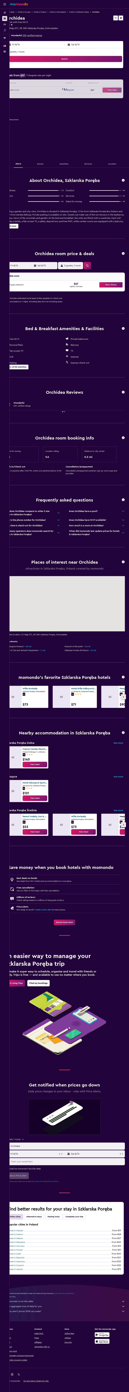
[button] (5, 4)
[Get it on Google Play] (104, 1343)
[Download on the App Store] (104, 1350)
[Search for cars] (4, 24)
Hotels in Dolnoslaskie (67, 12)
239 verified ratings (42, 35)
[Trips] (4, 38)
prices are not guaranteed (73, 1302)
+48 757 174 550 (23, 32)
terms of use (49, 1190)
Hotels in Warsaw (25, 1239)
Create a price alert (52, 919)
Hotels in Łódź (24, 1263)
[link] (44, 768)
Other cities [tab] (24, 1226)
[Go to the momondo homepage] (19, 4)
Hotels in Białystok (26, 1267)
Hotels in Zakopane (26, 1251)
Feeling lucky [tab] (63, 1226)
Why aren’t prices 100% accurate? (70, 1320)
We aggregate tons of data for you (70, 1315)
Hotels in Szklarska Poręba (88, 12)
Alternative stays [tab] (43, 1226)
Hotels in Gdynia (25, 1278)
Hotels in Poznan (25, 1259)
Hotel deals (19, 12)
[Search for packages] (4, 30)
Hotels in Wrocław (26, 1255)
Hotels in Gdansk (25, 1247)
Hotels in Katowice (26, 1270)
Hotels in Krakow (25, 1243)
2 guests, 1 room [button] (26, 52)
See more (118, 746)
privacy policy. (62, 1190)
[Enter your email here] (72, 1170)
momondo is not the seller (70, 1310)
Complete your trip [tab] (84, 1226)
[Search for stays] (4, 18)
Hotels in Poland (49, 12)
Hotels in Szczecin (25, 1274)
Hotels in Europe (33, 12)
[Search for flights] (4, 12)
